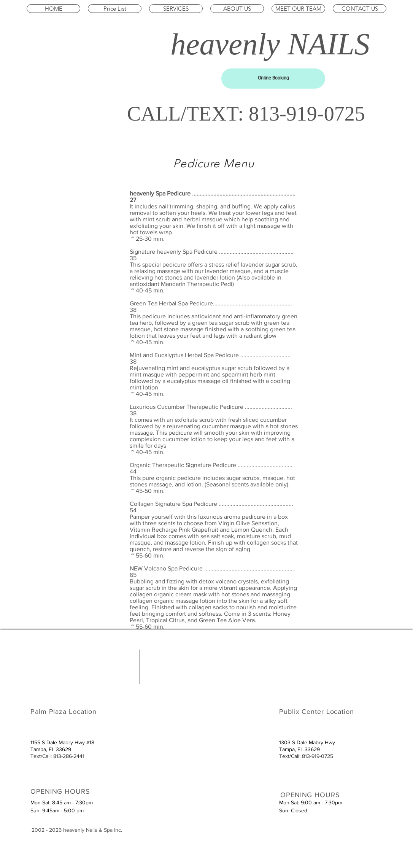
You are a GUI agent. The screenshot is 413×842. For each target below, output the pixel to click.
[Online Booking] (273, 78)
